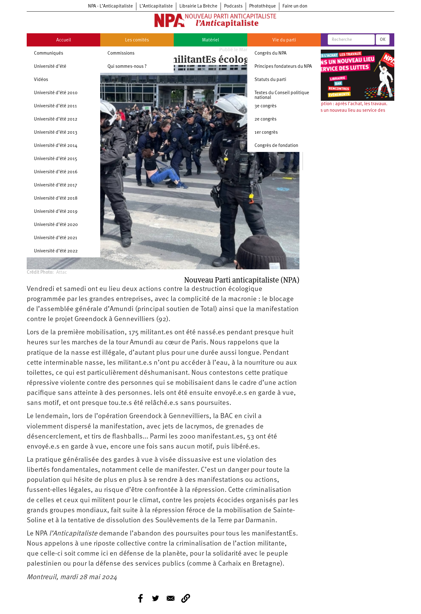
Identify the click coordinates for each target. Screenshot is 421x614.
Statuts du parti (270, 80)
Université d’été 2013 (55, 132)
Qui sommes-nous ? (127, 66)
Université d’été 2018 (56, 198)
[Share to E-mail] (170, 598)
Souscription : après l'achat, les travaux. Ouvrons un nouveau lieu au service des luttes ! (346, 111)
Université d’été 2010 (56, 93)
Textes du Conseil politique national (281, 95)
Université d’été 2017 (55, 185)
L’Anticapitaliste (156, 6)
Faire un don (294, 6)
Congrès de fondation (276, 145)
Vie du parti (284, 40)
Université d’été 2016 (56, 172)
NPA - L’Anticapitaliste (110, 6)
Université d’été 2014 (55, 145)
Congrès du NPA (270, 53)
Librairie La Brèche (198, 6)
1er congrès (266, 132)
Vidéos (41, 80)
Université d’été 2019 (56, 211)
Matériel (210, 40)
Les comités (137, 40)
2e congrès (265, 119)
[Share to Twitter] (155, 598)
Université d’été (50, 66)
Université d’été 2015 (55, 159)
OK (382, 39)
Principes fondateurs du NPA (283, 66)
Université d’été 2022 (56, 251)
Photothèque (262, 6)
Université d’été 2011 (55, 106)
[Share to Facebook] (140, 598)
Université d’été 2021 (55, 238)
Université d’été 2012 (55, 119)
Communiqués (48, 53)
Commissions (120, 53)
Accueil (63, 40)
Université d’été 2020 (56, 225)
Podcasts (233, 6)
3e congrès (265, 106)
